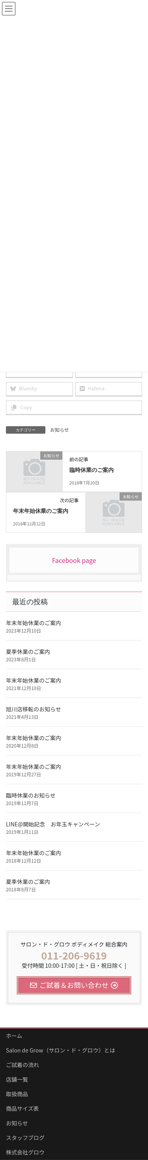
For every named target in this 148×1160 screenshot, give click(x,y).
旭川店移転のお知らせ (33, 709)
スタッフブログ (25, 1137)
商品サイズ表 (22, 1108)
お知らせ (59, 429)
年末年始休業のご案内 (40, 511)
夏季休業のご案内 (28, 651)
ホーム (14, 1035)
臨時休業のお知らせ (31, 795)
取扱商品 (17, 1094)
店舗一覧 (17, 1079)
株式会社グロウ (25, 1152)
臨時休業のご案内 (91, 470)
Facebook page (74, 560)
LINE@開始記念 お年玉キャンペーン (53, 824)
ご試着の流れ (22, 1065)
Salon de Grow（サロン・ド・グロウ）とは (60, 1050)
